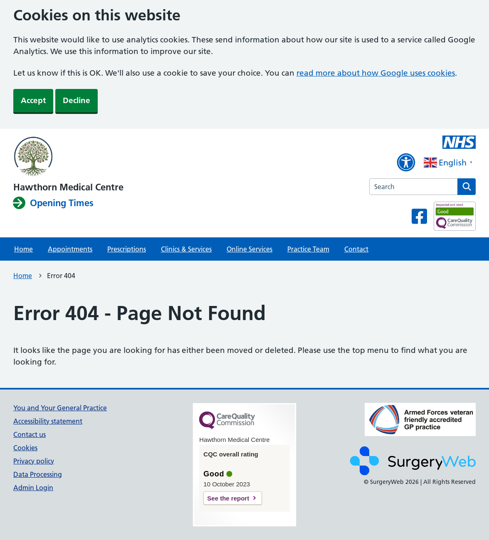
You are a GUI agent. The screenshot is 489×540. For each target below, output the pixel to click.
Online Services (249, 249)
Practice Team (308, 249)
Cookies (25, 448)
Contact (356, 249)
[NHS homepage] (68, 157)
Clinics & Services (186, 249)
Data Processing (37, 474)
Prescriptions (126, 249)
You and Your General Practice (60, 408)
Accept (33, 100)
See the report (228, 498)
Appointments (70, 249)
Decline (76, 100)
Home (23, 249)
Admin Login (33, 487)
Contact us (29, 434)
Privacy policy (33, 461)
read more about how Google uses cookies (375, 73)
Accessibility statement (47, 421)
